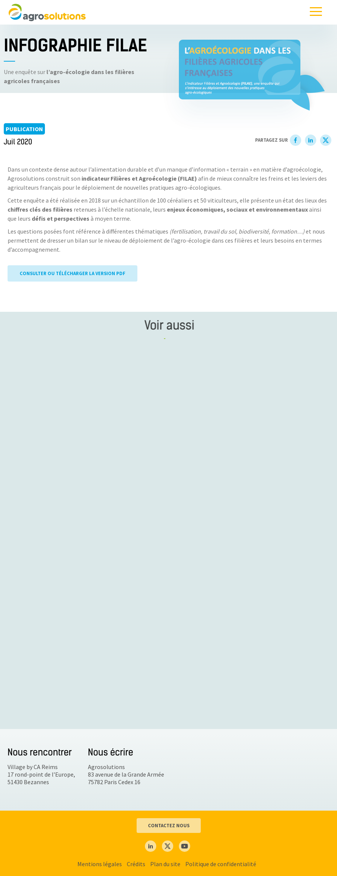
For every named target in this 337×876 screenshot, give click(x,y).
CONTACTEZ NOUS (168, 825)
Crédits (136, 864)
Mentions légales (99, 864)
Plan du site (165, 864)
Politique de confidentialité (220, 864)
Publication (24, 129)
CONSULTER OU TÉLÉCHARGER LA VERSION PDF (72, 274)
